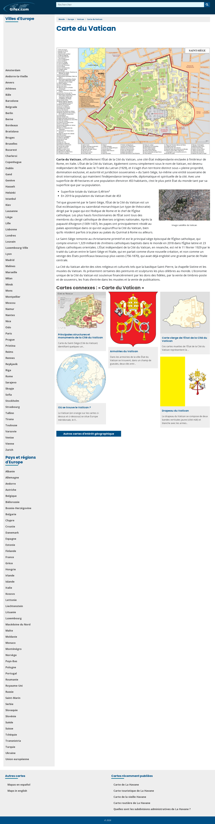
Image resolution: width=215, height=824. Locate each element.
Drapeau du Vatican (175, 410)
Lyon (8, 254)
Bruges (10, 137)
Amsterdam (12, 70)
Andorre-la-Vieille (16, 76)
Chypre (9, 520)
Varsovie (11, 431)
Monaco (10, 642)
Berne (9, 119)
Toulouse (11, 425)
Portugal (11, 673)
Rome (9, 376)
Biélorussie (12, 502)
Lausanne (11, 211)
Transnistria (13, 740)
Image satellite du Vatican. (184, 225)
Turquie (10, 747)
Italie (8, 587)
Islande (10, 581)
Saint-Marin (12, 698)
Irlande (9, 575)
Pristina (10, 345)
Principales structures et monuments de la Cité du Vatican (80, 336)
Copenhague (13, 162)
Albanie (10, 471)
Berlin (9, 113)
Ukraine (10, 753)
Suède (9, 722)
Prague (10, 339)
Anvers (9, 82)
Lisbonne (11, 229)
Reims (9, 351)
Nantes (10, 315)
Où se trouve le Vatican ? (74, 407)
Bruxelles (11, 143)
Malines (10, 266)
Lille (8, 223)
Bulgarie (10, 514)
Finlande (10, 551)
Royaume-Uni (14, 685)
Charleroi (11, 156)
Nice (8, 321)
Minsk (9, 284)
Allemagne (12, 477)
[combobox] (130, 4)
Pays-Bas (11, 661)
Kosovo (10, 594)
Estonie (10, 545)
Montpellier (12, 296)
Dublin (9, 168)
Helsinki (10, 192)
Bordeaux (11, 125)
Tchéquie (11, 734)
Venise (9, 437)
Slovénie (10, 716)
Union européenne (17, 759)
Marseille (11, 272)
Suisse (9, 728)
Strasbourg (12, 407)
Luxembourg (13, 618)
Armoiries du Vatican (124, 351)
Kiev (8, 205)
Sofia (8, 394)
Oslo (8, 327)
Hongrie (10, 569)
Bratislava (11, 131)
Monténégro (13, 649)
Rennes (10, 358)
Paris (8, 333)
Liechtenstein (14, 606)
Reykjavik (11, 364)
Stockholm (12, 400)
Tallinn (9, 413)
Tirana (9, 419)
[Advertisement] (29, 45)
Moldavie (11, 636)
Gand (8, 174)
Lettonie (11, 600)
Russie (9, 691)
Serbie (9, 704)
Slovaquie (11, 710)
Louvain (10, 241)
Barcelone (11, 101)
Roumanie (11, 679)
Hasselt (10, 186)
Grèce (9, 563)
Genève (10, 180)
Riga (8, 370)
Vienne (9, 443)
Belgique (11, 496)
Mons (8, 290)
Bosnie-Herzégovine (18, 508)
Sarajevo (11, 382)
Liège (9, 217)
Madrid (9, 260)
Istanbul (10, 198)
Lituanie (10, 612)
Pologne (10, 667)
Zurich (9, 449)
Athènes (10, 88)
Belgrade (11, 107)
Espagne (10, 538)
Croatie (10, 526)
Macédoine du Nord (17, 624)
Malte (9, 630)
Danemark (12, 532)
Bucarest (11, 149)
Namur (9, 309)
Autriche (10, 489)
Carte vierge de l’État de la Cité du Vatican (184, 339)
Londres (10, 235)
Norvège (11, 655)
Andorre (10, 483)
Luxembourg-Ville (16, 247)
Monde (62, 19)
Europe (71, 19)
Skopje (9, 388)
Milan (8, 278)
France (9, 557)
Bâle (8, 94)
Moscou (10, 303)
